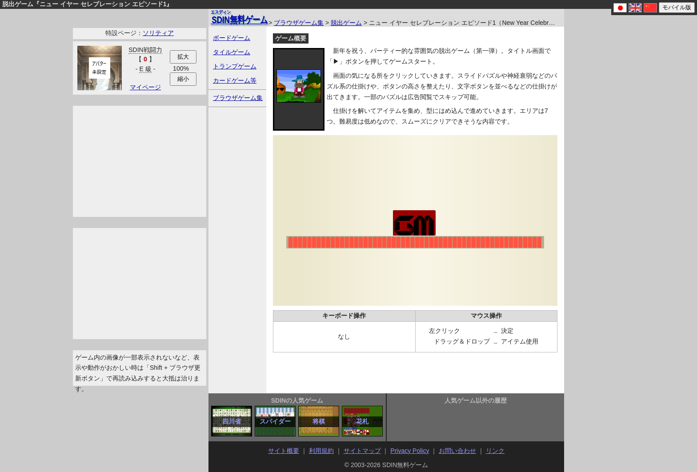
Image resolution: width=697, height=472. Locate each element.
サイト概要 (283, 450)
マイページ (145, 87)
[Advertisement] (139, 161)
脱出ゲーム (346, 22)
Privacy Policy (409, 450)
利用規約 (321, 450)
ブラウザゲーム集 (299, 22)
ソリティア (158, 32)
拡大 (183, 56)
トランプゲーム (234, 66)
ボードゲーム (231, 37)
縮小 (183, 79)
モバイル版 (676, 7)
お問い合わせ (457, 450)
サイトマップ (362, 450)
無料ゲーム (239, 17)
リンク (495, 450)
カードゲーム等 (234, 80)
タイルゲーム (231, 52)
